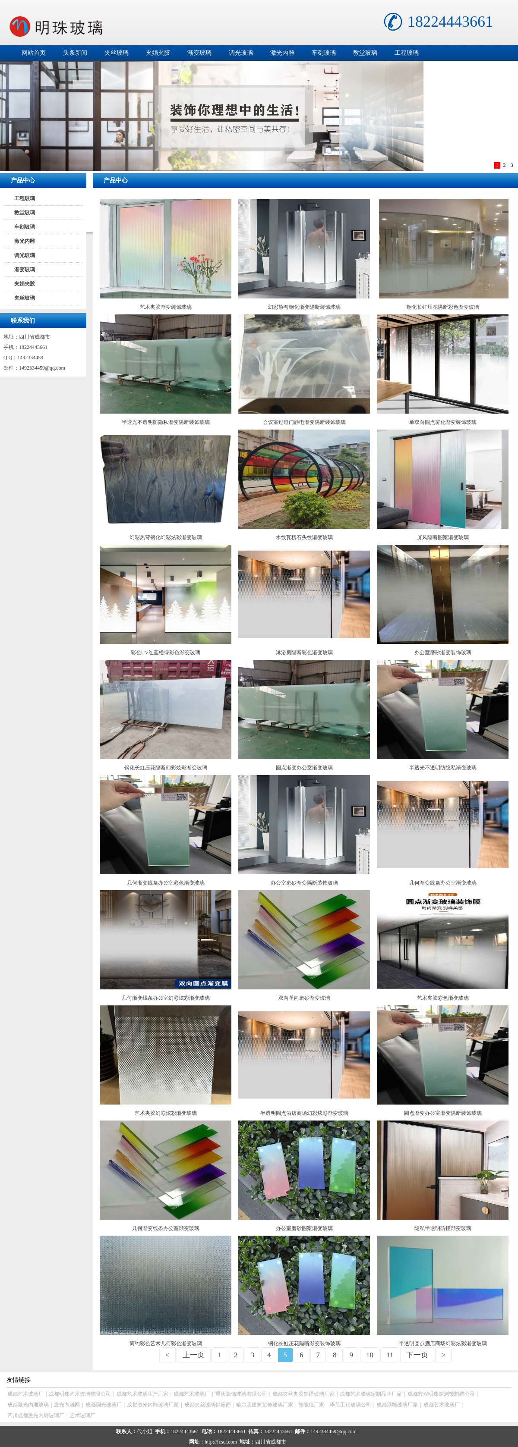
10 (369, 1355)
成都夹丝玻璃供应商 (207, 1405)
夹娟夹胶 (158, 53)
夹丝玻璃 (116, 53)
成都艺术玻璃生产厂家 (142, 1394)
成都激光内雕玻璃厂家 (153, 1405)
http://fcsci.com (221, 1442)
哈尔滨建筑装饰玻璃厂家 (264, 1405)
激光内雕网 (67, 1405)
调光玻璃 (241, 53)
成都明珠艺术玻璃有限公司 (80, 1394)
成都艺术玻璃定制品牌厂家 (371, 1394)
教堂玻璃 (365, 53)
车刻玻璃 (324, 53)
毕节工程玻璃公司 (350, 1405)
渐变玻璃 (199, 53)
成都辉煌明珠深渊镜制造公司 (441, 1394)
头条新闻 (75, 53)
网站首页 (34, 53)
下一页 (417, 1355)
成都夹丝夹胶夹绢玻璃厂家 (303, 1394)
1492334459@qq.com (42, 368)
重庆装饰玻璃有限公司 (241, 1394)
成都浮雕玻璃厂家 (397, 1405)
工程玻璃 (407, 53)
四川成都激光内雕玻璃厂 (35, 1415)
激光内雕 (282, 53)
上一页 (194, 1355)
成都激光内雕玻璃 (28, 1405)
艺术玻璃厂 (82, 1415)
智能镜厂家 (311, 1405)
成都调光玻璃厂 (103, 1405)
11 (389, 1355)
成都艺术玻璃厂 (25, 1394)
